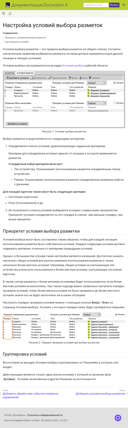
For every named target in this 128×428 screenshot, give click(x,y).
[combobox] (96, 5)
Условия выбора (73, 65)
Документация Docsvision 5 (40, 5)
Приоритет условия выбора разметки (25, 37)
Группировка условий (16, 41)
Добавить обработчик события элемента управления (30, 395)
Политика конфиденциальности (44, 415)
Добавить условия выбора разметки (100, 393)
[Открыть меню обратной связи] (118, 418)
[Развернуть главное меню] (124, 5)
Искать (114, 4)
